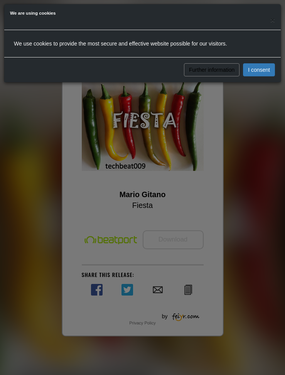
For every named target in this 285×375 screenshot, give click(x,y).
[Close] (272, 20)
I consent (259, 70)
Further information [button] (211, 70)
